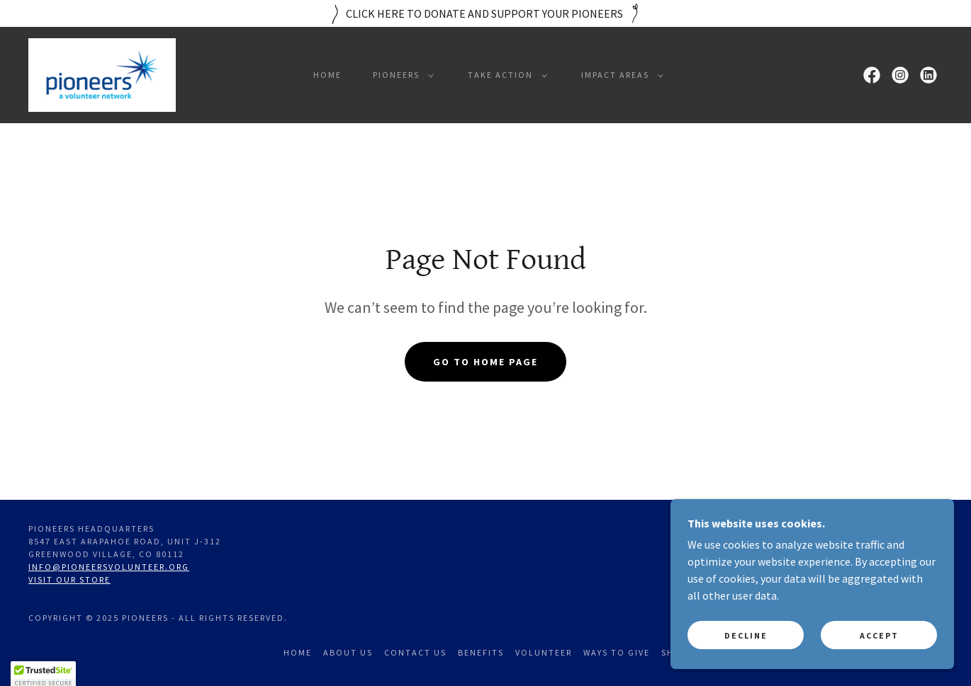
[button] (400, 75)
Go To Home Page (485, 361)
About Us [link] (348, 652)
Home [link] (327, 74)
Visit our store (69, 579)
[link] (102, 74)
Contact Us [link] (415, 652)
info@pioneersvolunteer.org (108, 566)
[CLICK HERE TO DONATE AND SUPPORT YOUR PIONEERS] (485, 13)
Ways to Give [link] (616, 652)
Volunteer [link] (543, 652)
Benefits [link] (481, 652)
